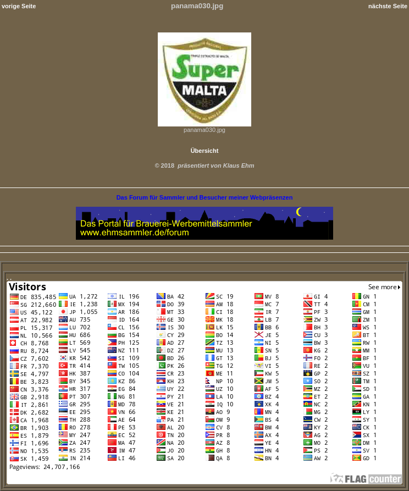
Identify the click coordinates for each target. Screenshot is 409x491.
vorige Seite (19, 6)
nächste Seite (387, 6)
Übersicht (205, 150)
